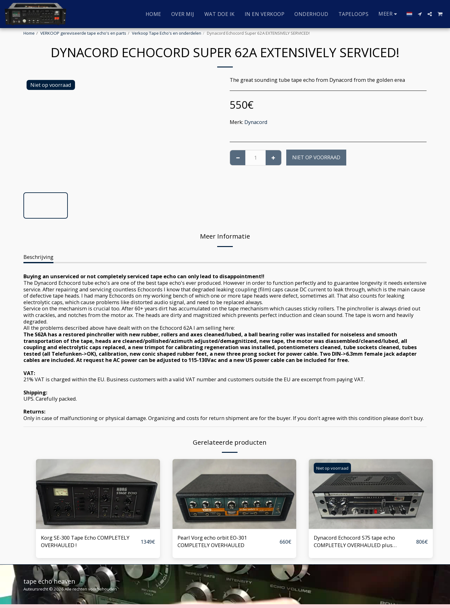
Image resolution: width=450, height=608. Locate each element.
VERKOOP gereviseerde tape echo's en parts (83, 33)
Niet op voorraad (316, 157)
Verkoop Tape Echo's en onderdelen (166, 33)
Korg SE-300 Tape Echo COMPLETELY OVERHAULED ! (85, 541)
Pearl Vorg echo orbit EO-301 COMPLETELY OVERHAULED (212, 541)
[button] (419, 14)
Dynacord (256, 122)
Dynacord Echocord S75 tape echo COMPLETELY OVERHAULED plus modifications (354, 542)
